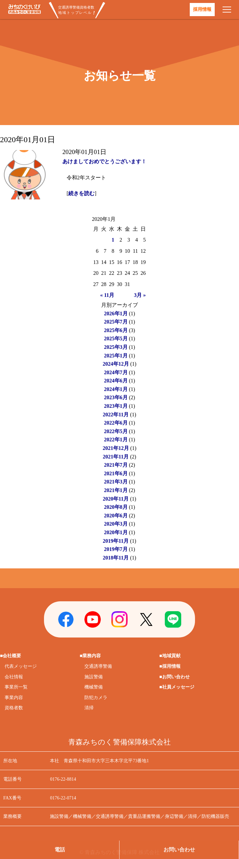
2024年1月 (116, 389)
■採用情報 (169, 666)
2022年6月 (116, 423)
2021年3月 (116, 481)
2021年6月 (116, 473)
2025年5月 (116, 338)
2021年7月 (116, 465)
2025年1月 (116, 355)
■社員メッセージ (176, 687)
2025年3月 (116, 347)
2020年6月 (116, 515)
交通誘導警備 (98, 666)
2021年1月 (116, 490)
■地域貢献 (169, 655)
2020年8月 (116, 507)
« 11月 (107, 295)
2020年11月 (116, 499)
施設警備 (93, 676)
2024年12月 (116, 364)
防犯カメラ (95, 697)
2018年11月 (116, 557)
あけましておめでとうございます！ (104, 161)
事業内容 (14, 697)
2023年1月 (116, 406)
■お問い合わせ (174, 676)
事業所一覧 (16, 687)
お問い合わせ (179, 849)
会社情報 (14, 676)
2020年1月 (116, 532)
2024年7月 (116, 372)
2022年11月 (116, 414)
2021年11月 (116, 456)
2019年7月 (116, 549)
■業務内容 (90, 655)
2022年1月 (116, 439)
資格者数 (14, 707)
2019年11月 (116, 541)
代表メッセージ (21, 666)
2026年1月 (116, 313)
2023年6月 (116, 397)
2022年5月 (116, 431)
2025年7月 (116, 322)
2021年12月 (116, 448)
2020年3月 (116, 524)
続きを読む (81, 193)
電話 (59, 849)
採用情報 (202, 9)
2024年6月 (116, 380)
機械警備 (93, 687)
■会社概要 (10, 655)
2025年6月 (116, 330)
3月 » (140, 295)
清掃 (89, 707)
